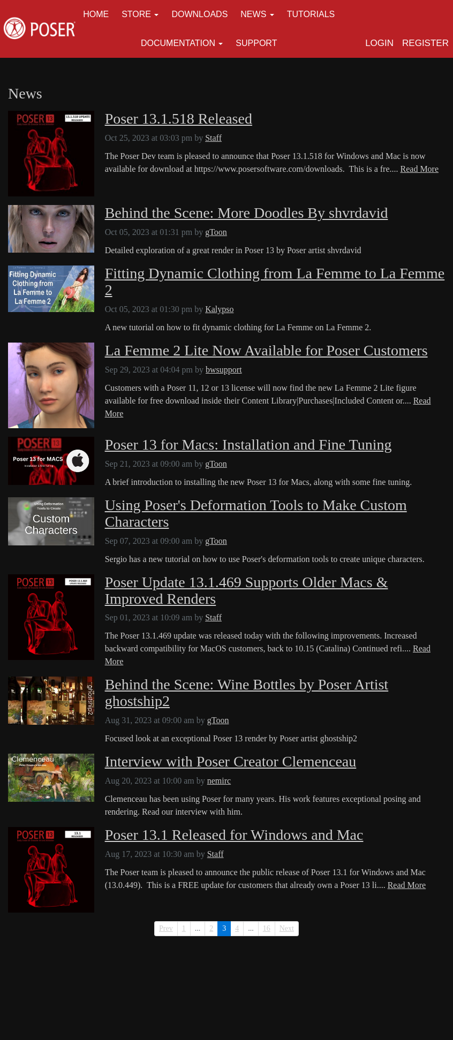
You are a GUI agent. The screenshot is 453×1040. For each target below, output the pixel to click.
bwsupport (224, 369)
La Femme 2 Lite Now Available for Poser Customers (266, 351)
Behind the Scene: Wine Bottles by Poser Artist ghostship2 (247, 693)
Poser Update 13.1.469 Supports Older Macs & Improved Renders (246, 590)
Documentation (178, 43)
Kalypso (219, 309)
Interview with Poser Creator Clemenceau (231, 762)
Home (96, 14)
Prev (166, 928)
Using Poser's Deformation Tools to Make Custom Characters (256, 513)
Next (287, 928)
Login (379, 43)
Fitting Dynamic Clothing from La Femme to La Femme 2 (275, 281)
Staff (213, 137)
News (253, 14)
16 (266, 928)
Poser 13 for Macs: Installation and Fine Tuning (248, 445)
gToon (216, 232)
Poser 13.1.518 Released (178, 119)
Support (256, 43)
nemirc (219, 780)
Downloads (199, 14)
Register (425, 43)
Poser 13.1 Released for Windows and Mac (234, 835)
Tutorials (311, 14)
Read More (420, 168)
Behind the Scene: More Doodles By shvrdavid (246, 213)
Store (136, 14)
